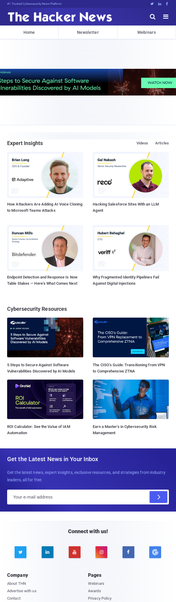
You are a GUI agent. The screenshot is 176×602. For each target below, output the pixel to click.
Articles (162, 143)
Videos (142, 143)
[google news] (155, 552)
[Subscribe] (158, 497)
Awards (94, 591)
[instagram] (101, 552)
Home (29, 32)
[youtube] (75, 552)
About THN (16, 583)
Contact (14, 598)
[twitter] (20, 552)
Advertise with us (22, 591)
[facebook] (128, 552)
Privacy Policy (99, 598)
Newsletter (88, 32)
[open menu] (166, 16)
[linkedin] (48, 552)
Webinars (146, 32)
